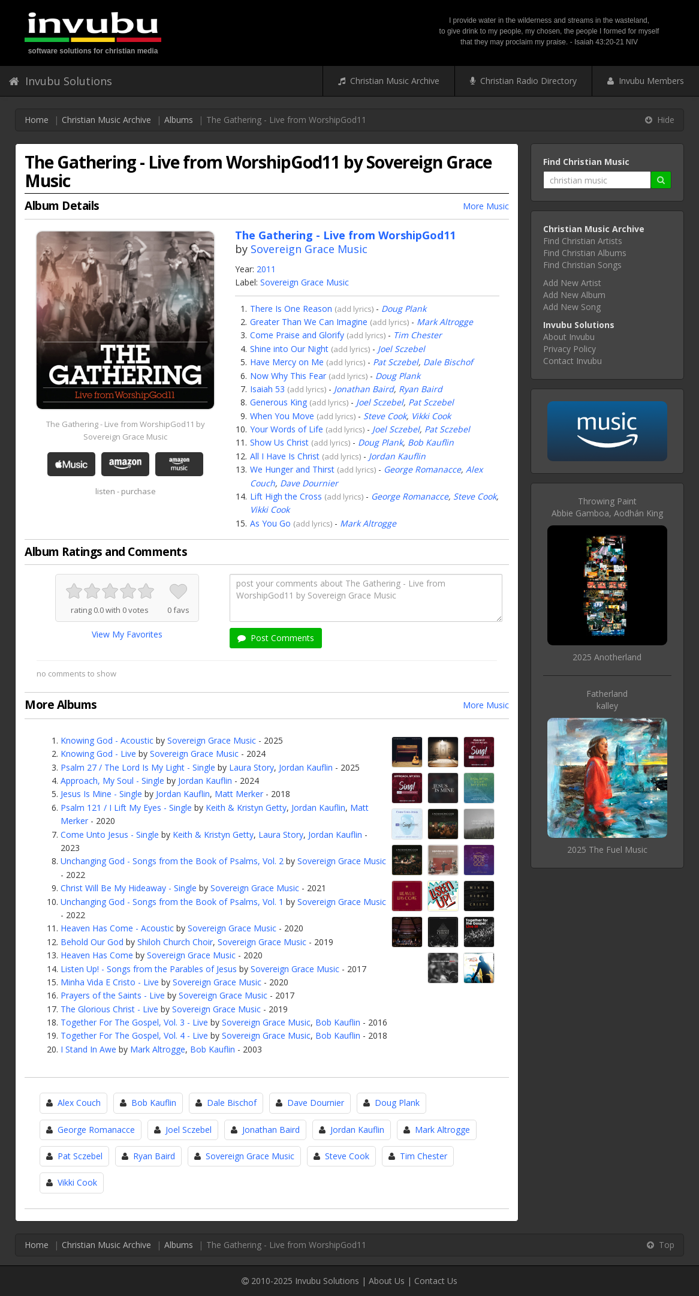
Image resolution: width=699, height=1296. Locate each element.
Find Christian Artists (582, 240)
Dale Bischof (448, 362)
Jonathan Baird (364, 389)
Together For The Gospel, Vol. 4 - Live (134, 1035)
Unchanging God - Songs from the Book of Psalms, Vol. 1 (172, 901)
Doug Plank (403, 308)
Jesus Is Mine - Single (101, 793)
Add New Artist (572, 282)
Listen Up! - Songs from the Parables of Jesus (149, 969)
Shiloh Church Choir (175, 942)
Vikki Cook (431, 416)
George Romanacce (422, 469)
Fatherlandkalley (607, 699)
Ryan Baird (420, 389)
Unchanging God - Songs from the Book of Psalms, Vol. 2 (172, 861)
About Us (387, 1280)
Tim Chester (417, 335)
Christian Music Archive (388, 80)
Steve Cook (384, 416)
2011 (266, 269)
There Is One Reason (291, 308)
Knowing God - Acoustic (107, 740)
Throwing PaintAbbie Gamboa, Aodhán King (607, 507)
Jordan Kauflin (397, 456)
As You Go (270, 523)
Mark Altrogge (445, 321)
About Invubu (569, 336)
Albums (178, 119)
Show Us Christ (279, 442)
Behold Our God (92, 942)
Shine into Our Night (289, 348)
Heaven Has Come (97, 955)
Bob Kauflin (431, 442)
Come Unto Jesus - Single (110, 834)
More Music (486, 206)
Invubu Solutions (60, 81)
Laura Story (251, 767)
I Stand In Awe (88, 1049)
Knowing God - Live (98, 753)
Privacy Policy (569, 348)
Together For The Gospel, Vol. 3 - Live (134, 1022)
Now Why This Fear (288, 375)
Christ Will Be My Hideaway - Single (129, 888)
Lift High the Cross (286, 496)
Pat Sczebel (395, 362)
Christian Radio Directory (523, 80)
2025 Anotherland (607, 657)
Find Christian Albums (584, 252)
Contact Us (435, 1280)
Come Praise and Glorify (297, 335)
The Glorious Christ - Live (109, 1009)
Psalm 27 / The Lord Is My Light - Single (138, 767)
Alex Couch (79, 1102)
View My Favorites (127, 634)
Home (37, 119)
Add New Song (572, 306)
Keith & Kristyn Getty (246, 807)
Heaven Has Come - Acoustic (117, 928)
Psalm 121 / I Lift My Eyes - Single (126, 807)
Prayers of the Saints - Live (113, 995)
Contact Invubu (572, 360)
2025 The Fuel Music (607, 849)
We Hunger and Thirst (292, 469)
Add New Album (574, 294)
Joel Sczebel (401, 348)
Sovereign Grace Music (309, 249)
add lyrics (354, 308)
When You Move (282, 416)
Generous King (278, 402)
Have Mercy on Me (287, 362)
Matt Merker (239, 793)
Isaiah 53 (267, 389)
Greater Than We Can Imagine (308, 321)
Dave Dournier (309, 483)
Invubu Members (645, 80)
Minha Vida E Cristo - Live (110, 982)
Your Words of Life (286, 429)
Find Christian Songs (582, 264)
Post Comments (275, 638)
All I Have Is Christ (285, 456)
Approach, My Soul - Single (112, 780)
